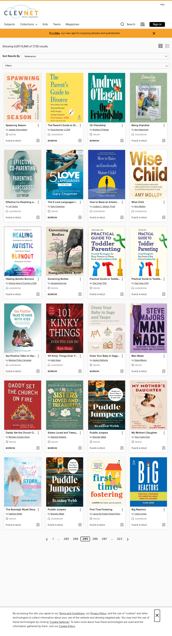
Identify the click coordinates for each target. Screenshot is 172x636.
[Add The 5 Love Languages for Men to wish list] (80, 218)
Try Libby (54, 33)
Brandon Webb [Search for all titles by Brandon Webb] (99, 437)
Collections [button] (29, 24)
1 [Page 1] (53, 539)
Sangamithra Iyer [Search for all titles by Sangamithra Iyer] (59, 283)
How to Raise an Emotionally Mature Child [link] (105, 202)
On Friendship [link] (98, 125)
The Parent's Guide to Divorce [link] (63, 125)
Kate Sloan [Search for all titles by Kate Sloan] (56, 360)
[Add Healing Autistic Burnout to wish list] (38, 294)
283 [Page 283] (66, 539)
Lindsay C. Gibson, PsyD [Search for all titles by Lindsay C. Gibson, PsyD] (104, 206)
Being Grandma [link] (140, 125)
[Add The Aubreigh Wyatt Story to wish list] (38, 525)
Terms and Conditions (71, 613)
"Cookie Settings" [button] (59, 622)
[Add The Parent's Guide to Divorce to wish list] (80, 141)
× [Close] (157, 615)
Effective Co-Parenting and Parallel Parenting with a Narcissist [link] (21, 202)
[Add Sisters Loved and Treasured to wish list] (80, 448)
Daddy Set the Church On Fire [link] (21, 432)
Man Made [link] (138, 356)
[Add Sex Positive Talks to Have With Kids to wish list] (38, 371)
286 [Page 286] (95, 539)
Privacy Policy (98, 613)
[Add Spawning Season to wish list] (38, 141)
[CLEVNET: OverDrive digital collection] (21, 11)
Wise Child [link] (138, 202)
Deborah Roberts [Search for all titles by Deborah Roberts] (58, 437)
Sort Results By (11, 56)
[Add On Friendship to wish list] (122, 141)
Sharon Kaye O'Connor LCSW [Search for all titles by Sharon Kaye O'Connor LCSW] (22, 283)
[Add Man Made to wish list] (164, 371)
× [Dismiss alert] (154, 33)
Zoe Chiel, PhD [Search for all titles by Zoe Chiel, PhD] (100, 283)
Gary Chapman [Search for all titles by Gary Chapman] (58, 206)
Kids (45, 24)
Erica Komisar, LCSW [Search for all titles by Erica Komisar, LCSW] (60, 129)
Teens (57, 24)
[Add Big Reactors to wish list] (164, 525)
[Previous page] (47, 539)
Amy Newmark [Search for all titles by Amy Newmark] (141, 129)
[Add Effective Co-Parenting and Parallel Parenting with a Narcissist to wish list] (38, 218)
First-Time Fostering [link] (101, 509)
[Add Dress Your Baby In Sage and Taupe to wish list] (122, 371)
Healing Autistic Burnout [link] (20, 279)
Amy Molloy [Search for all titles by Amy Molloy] (139, 206)
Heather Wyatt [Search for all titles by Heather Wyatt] (15, 514)
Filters (8, 65)
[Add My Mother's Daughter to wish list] (164, 448)
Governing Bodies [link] (58, 279)
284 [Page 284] (75, 539)
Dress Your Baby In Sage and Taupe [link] (105, 356)
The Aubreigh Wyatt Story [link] (20, 509)
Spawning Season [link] (16, 125)
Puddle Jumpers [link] (99, 432)
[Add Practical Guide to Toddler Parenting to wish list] (122, 294)
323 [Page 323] (119, 539)
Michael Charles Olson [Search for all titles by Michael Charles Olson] (19, 437)
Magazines (72, 24)
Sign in (157, 24)
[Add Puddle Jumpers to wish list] (122, 448)
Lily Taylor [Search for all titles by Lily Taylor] (13, 206)
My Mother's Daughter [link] (144, 432)
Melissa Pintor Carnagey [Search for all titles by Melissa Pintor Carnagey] (20, 360)
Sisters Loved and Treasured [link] (63, 432)
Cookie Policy (67, 626)
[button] (127, 25)
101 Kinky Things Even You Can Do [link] (63, 356)
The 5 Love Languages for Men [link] (63, 202)
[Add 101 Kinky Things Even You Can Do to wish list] (80, 371)
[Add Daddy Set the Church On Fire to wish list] (38, 448)
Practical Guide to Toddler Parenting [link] (105, 279)
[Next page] (127, 539)
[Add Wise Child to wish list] (164, 218)
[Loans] (143, 25)
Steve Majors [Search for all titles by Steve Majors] (140, 360)
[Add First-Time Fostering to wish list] (122, 525)
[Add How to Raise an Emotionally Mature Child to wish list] (122, 218)
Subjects (9, 24)
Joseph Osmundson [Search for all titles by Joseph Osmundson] (18, 129)
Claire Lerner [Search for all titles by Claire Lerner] (140, 514)
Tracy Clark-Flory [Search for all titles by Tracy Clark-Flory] (142, 437)
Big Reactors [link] (139, 509)
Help (162, 4)
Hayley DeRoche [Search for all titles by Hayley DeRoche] (100, 360)
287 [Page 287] (104, 539)
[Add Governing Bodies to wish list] (80, 294)
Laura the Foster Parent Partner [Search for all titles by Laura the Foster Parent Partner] (107, 514)
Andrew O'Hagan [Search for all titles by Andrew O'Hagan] (101, 129)
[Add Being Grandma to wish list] (164, 141)
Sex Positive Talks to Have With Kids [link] (21, 356)
